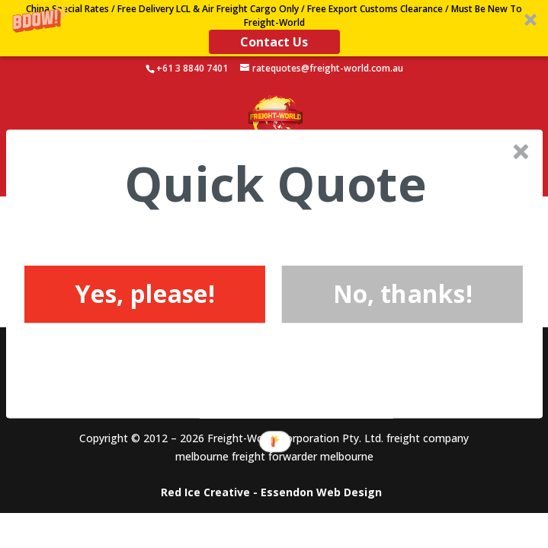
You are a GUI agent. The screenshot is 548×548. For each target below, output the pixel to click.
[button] (274, 184)
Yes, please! (144, 293)
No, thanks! (402, 293)
